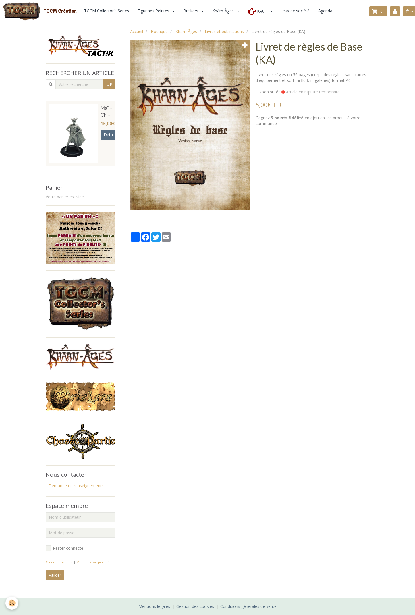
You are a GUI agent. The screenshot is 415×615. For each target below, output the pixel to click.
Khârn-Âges (186, 31)
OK (109, 84)
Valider (55, 575)
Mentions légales (154, 606)
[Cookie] (12, 603)
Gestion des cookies (195, 606)
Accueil (136, 31)
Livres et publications (224, 31)
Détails (110, 134)
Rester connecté (64, 548)
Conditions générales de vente (248, 606)
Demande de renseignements (76, 485)
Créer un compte (59, 562)
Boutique (159, 31)
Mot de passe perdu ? (92, 562)
